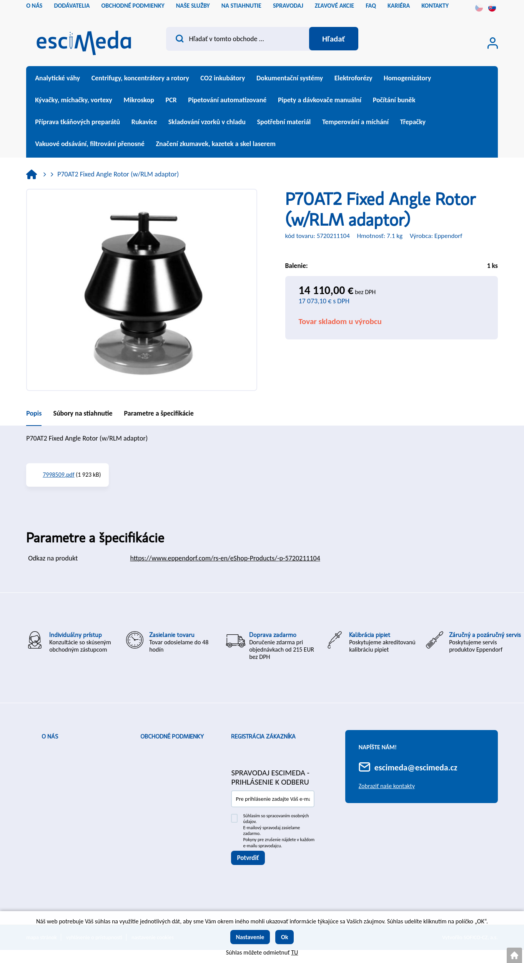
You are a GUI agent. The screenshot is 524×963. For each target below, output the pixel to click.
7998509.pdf (59, 474)
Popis (34, 413)
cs (479, 8)
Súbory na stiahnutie (82, 413)
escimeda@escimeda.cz (415, 767)
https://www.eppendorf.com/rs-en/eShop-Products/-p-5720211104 (225, 558)
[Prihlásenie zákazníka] (492, 43)
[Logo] (83, 40)
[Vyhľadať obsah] (333, 39)
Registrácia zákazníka (263, 736)
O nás (50, 736)
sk (492, 8)
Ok (284, 937)
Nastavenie (250, 937)
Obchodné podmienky (172, 736)
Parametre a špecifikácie (159, 413)
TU (294, 952)
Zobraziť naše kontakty (387, 786)
